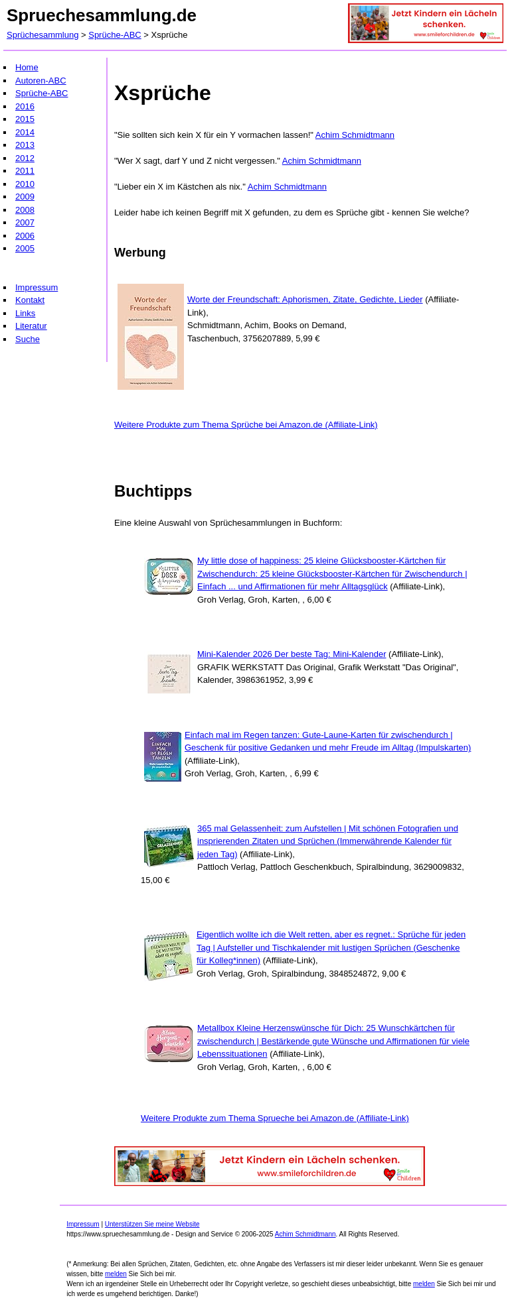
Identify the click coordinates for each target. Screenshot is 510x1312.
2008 (25, 210)
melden (116, 1274)
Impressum (36, 287)
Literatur (31, 326)
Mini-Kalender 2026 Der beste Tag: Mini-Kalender (291, 654)
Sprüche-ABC (114, 35)
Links (25, 313)
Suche (27, 339)
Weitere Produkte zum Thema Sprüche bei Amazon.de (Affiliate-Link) (246, 425)
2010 (25, 184)
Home (27, 67)
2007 (25, 222)
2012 (25, 158)
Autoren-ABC (40, 81)
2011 (25, 171)
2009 (25, 197)
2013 (25, 145)
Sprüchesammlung (42, 35)
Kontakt (29, 300)
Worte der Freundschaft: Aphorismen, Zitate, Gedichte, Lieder (305, 299)
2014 (25, 132)
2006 (25, 236)
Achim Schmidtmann (354, 135)
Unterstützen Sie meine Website (152, 1224)
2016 (25, 106)
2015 (25, 119)
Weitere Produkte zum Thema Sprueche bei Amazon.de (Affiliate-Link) (275, 1118)
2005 (25, 248)
